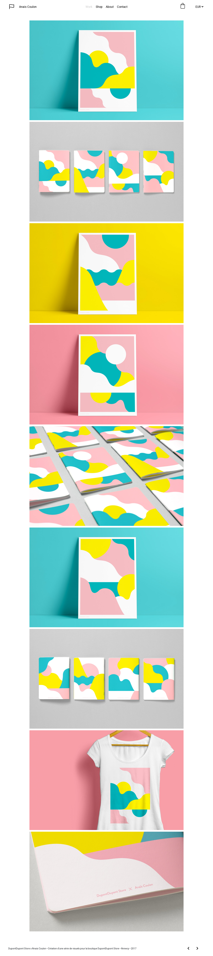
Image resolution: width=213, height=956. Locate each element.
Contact (122, 6)
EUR (199, 6)
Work (89, 6)
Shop (99, 6)
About (110, 6)
